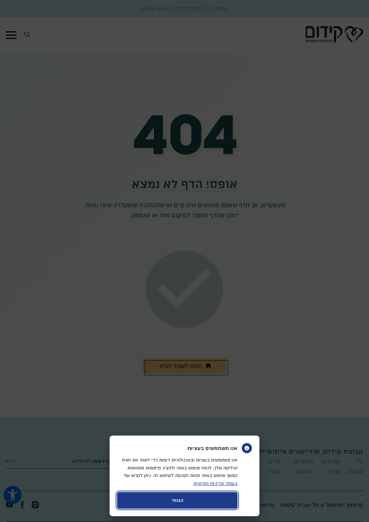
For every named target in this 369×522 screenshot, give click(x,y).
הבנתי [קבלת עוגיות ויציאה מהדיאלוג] (177, 500)
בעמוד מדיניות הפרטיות (215, 483)
